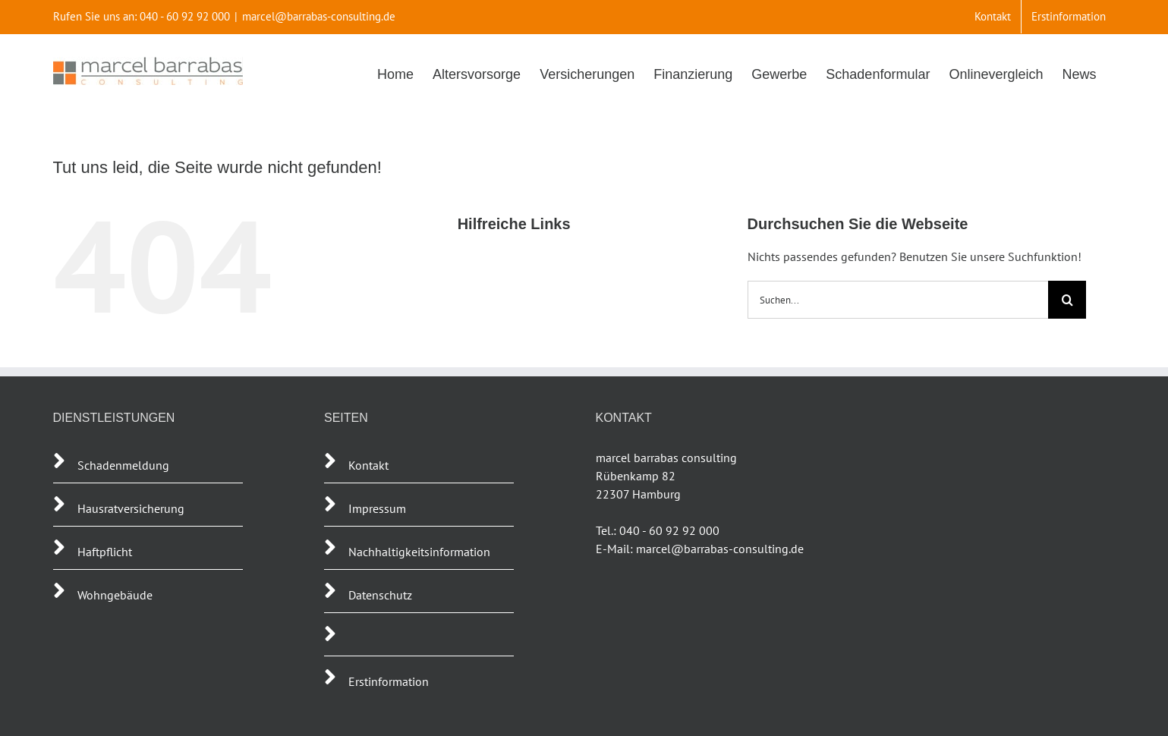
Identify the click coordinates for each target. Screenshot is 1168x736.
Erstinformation (388, 681)
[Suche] (1067, 300)
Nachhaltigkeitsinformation (419, 551)
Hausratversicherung (130, 508)
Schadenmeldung (123, 465)
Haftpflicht (106, 551)
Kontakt (368, 465)
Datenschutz (380, 594)
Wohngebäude (115, 594)
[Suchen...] (898, 300)
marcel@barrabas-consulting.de (318, 16)
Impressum (377, 508)
